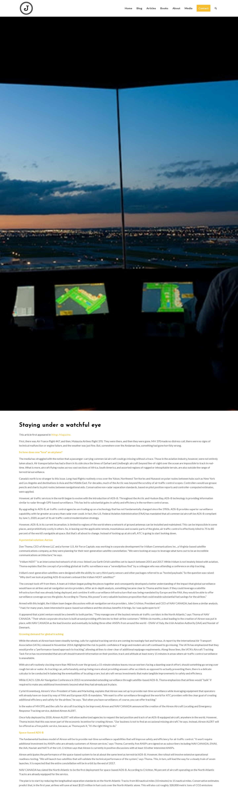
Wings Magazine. (61, 434)
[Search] (216, 8)
